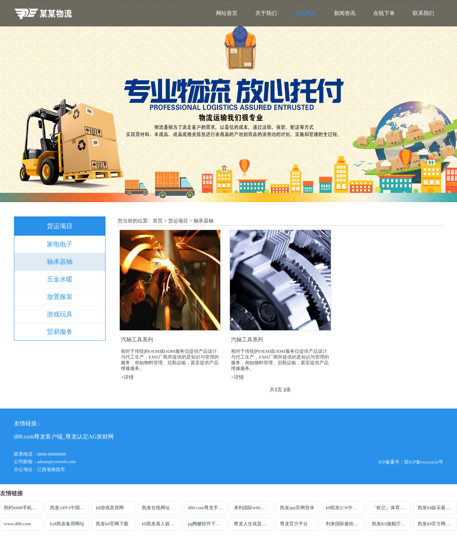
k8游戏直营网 (110, 507)
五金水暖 (60, 279)
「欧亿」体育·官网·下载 (391, 507)
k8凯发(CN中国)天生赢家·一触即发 (345, 507)
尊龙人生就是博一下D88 (253, 523)
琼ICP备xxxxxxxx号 (423, 462)
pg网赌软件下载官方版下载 (207, 523)
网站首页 (226, 13)
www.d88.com (17, 523)
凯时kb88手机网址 (22, 507)
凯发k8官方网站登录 (437, 523)
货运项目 (305, 13)
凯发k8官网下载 (112, 523)
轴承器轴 (60, 261)
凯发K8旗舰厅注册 (391, 523)
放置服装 (60, 296)
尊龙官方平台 (294, 523)
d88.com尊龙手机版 (207, 507)
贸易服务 (60, 331)
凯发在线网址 (156, 507)
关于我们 (266, 13)
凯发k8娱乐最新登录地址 (437, 507)
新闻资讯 (344, 13)
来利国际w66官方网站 (253, 507)
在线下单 (384, 13)
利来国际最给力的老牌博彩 (345, 523)
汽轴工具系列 (137, 339)
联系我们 (423, 13)
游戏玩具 (60, 314)
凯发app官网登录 (297, 507)
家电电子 (60, 244)
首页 (158, 221)
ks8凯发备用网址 (67, 523)
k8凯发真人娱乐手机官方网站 (161, 523)
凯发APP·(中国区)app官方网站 (69, 507)
